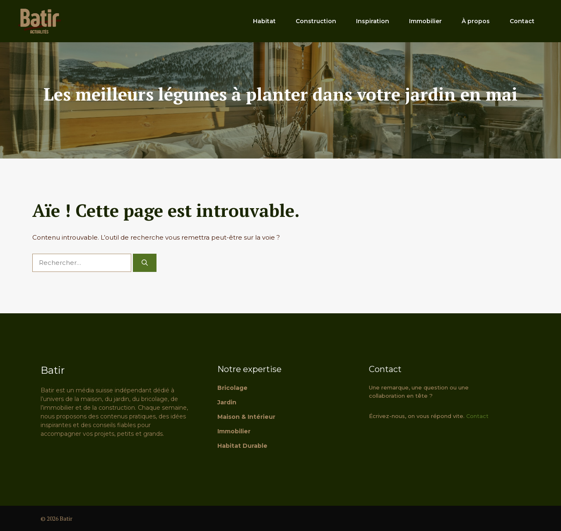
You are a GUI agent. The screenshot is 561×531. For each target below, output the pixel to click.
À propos (476, 21)
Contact (522, 21)
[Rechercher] (145, 263)
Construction (316, 21)
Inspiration (372, 21)
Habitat (264, 21)
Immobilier (425, 21)
